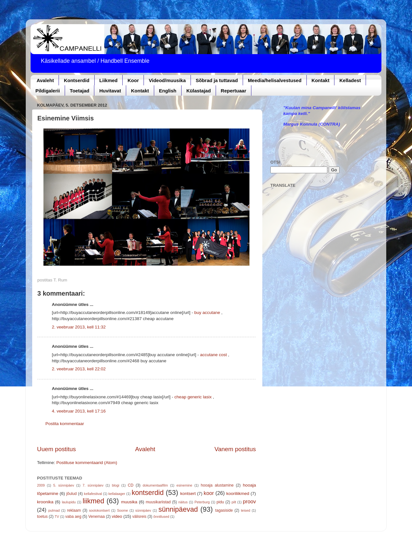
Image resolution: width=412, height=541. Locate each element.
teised (245, 510)
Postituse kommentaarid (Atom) (86, 462)
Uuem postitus (56, 449)
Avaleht (45, 80)
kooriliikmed (237, 493)
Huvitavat (110, 90)
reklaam (74, 510)
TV (57, 516)
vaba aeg (73, 516)
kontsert (188, 493)
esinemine (184, 485)
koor (209, 493)
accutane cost (213, 354)
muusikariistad (158, 502)
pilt (234, 502)
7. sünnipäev (93, 485)
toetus (42, 516)
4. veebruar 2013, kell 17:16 (79, 411)
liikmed (93, 501)
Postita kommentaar (64, 423)
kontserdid (148, 493)
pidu (220, 502)
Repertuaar (233, 90)
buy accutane (207, 312)
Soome (122, 510)
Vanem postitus (235, 449)
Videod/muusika (167, 80)
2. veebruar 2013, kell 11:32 (79, 327)
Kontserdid (76, 80)
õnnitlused (161, 516)
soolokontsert (99, 510)
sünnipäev (143, 510)
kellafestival (93, 494)
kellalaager (116, 494)
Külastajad (198, 90)
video (117, 516)
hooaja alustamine (217, 485)
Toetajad (79, 90)
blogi (115, 485)
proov (249, 501)
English (167, 90)
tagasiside (224, 510)
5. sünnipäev (63, 485)
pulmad (54, 510)
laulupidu (69, 502)
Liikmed (108, 80)
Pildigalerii (47, 90)
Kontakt (321, 80)
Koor (133, 80)
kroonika (45, 501)
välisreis (139, 516)
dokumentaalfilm (155, 485)
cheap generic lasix (193, 396)
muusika (129, 501)
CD (131, 485)
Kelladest (350, 80)
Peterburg (202, 502)
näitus (183, 502)
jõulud (71, 493)
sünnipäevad (178, 509)
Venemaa (96, 516)
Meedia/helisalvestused (275, 80)
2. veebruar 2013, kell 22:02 (79, 368)
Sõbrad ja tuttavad (217, 80)
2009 (41, 485)
